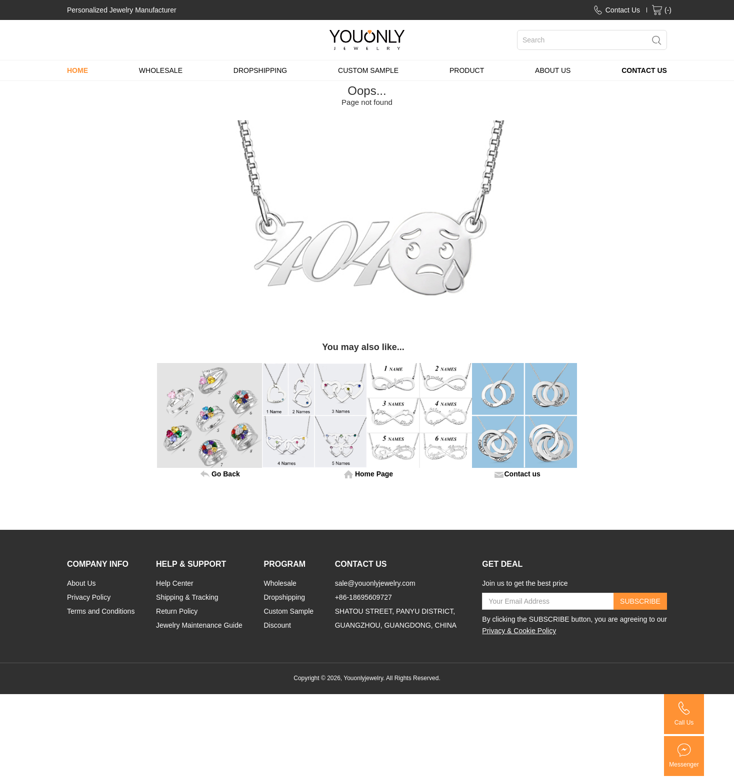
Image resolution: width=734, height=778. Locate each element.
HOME (77, 70)
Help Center (175, 583)
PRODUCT (467, 70)
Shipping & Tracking (187, 597)
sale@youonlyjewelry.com (375, 583)
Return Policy (177, 611)
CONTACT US (644, 70)
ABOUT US (552, 70)
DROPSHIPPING (260, 70)
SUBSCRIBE (640, 601)
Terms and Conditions (100, 611)
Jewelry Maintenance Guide (199, 625)
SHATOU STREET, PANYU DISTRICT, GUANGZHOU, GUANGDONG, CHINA (395, 618)
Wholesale (280, 583)
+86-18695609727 (363, 597)
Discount (277, 625)
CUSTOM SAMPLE (368, 70)
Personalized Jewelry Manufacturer (121, 10)
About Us (81, 583)
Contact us (522, 474)
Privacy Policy (88, 597)
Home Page (374, 474)
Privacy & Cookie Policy (519, 631)
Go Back (226, 474)
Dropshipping (284, 597)
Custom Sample (289, 611)
